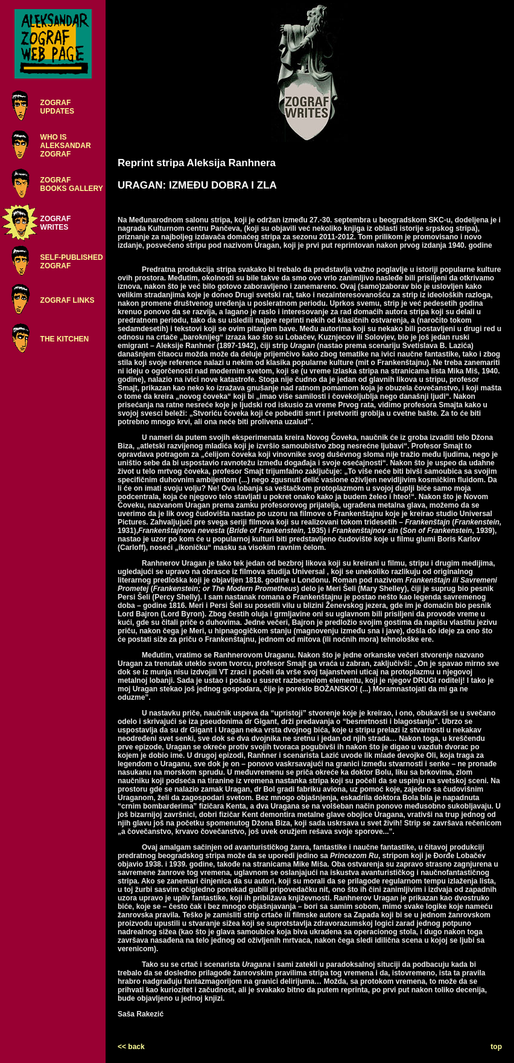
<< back (131, 1046)
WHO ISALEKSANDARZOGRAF (65, 145)
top (496, 1046)
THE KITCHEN (64, 339)
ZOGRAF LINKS (67, 300)
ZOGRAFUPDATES (57, 107)
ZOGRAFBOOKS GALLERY (71, 184)
